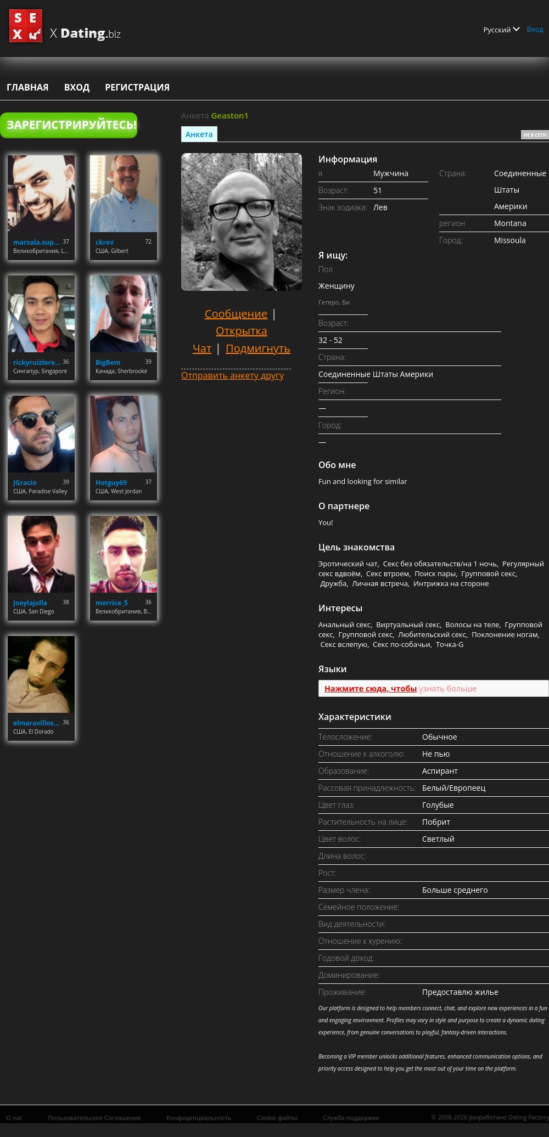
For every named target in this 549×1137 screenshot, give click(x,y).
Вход (535, 29)
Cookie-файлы (277, 1117)
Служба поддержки (351, 1117)
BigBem (108, 362)
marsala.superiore (38, 242)
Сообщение (236, 313)
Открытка (241, 330)
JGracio (25, 482)
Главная (28, 87)
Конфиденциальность (198, 1117)
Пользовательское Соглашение (94, 1117)
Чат (202, 348)
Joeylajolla (30, 602)
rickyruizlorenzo (38, 362)
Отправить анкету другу (232, 375)
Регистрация (137, 87)
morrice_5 (112, 602)
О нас (14, 1117)
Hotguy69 (111, 482)
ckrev (105, 242)
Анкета (199, 134)
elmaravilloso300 (38, 723)
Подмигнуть (258, 348)
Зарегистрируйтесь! (72, 124)
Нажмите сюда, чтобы (370, 688)
